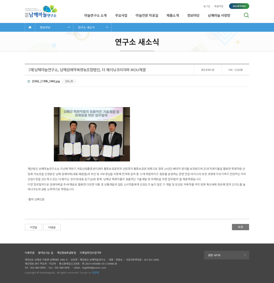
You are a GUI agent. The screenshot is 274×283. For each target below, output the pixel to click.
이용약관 (29, 253)
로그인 (206, 6)
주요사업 (121, 15)
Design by (89, 272)
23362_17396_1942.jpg (52, 81)
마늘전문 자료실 (147, 15)
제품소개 (172, 15)
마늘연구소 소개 (95, 15)
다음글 (52, 227)
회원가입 (218, 6)
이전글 (33, 227)
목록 (240, 226)
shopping (239, 6)
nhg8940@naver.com (94, 267)
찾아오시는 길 (45, 253)
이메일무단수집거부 (90, 253)
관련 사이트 (214, 255)
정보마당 (193, 15)
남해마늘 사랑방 (219, 15)
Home (30, 27)
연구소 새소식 (86, 27)
